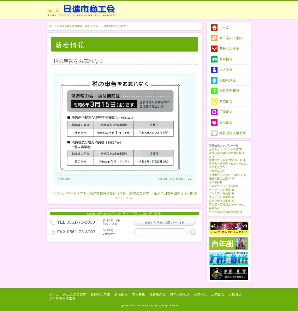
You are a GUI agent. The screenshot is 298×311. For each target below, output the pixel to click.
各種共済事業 (229, 48)
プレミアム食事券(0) (221, 197)
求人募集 (226, 69)
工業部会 (226, 112)
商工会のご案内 (231, 38)
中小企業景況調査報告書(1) (225, 212)
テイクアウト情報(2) (221, 189)
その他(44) (215, 182)
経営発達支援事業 (232, 133)
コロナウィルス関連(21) (223, 185)
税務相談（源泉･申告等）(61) (227, 159)
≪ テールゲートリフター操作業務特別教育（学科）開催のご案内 (100, 193)
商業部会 (226, 101)
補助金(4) (214, 208)
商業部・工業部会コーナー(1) (227, 204)
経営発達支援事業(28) (222, 200)
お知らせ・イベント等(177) (225, 149)
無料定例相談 (229, 90)
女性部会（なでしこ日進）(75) (227, 174)
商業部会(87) (217, 167)
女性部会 (226, 122)
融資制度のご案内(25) (222, 178)
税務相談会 (227, 80)
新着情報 (226, 59)
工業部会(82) (217, 171)
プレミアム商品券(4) (221, 193)
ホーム (224, 27)
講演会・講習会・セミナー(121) (228, 163)
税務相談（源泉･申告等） (86, 26)
